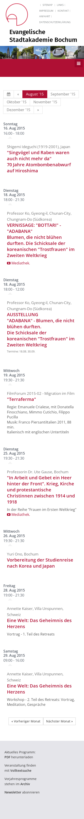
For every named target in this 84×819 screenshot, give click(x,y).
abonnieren (22, 792)
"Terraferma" (21, 399)
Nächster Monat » (59, 721)
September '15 (63, 94)
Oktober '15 (16, 101)
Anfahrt (44, 16)
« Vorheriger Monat (25, 721)
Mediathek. (18, 263)
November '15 (45, 101)
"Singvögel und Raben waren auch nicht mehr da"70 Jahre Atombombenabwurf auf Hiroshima (39, 161)
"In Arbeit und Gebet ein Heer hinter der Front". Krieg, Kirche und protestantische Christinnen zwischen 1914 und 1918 (41, 490)
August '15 (35, 94)
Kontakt (63, 10)
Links (60, 4)
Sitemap (48, 4)
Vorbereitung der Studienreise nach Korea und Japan (40, 563)
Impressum (46, 10)
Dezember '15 (18, 109)
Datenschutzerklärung (55, 22)
